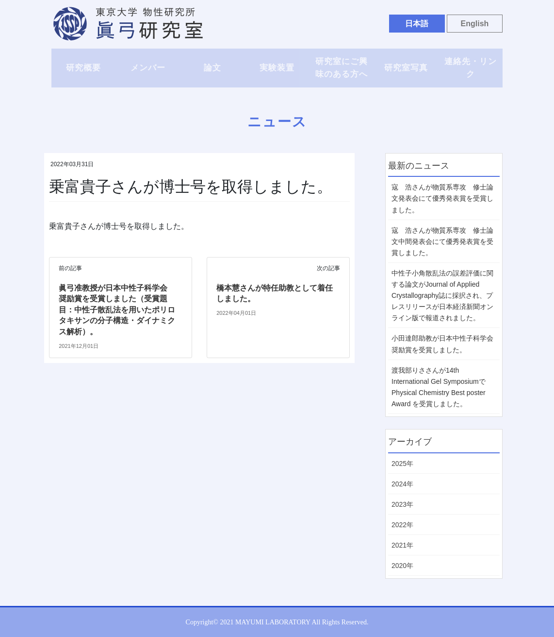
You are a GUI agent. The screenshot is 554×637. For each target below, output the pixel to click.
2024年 (402, 484)
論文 (212, 67)
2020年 (402, 565)
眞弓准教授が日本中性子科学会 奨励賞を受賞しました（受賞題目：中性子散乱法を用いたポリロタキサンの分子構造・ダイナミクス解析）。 (117, 310)
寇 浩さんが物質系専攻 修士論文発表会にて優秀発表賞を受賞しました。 (442, 198)
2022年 (402, 525)
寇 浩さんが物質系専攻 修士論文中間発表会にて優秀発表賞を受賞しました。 (442, 241)
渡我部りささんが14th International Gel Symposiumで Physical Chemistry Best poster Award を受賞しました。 (438, 387)
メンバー (147, 67)
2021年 (402, 545)
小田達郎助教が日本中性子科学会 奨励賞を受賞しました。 (442, 343)
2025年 (402, 463)
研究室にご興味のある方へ (341, 68)
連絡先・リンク (470, 68)
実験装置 (277, 67)
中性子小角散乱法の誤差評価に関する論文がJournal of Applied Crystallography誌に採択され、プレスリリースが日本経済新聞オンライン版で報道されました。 (442, 295)
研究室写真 (406, 67)
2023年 (402, 504)
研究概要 (83, 67)
